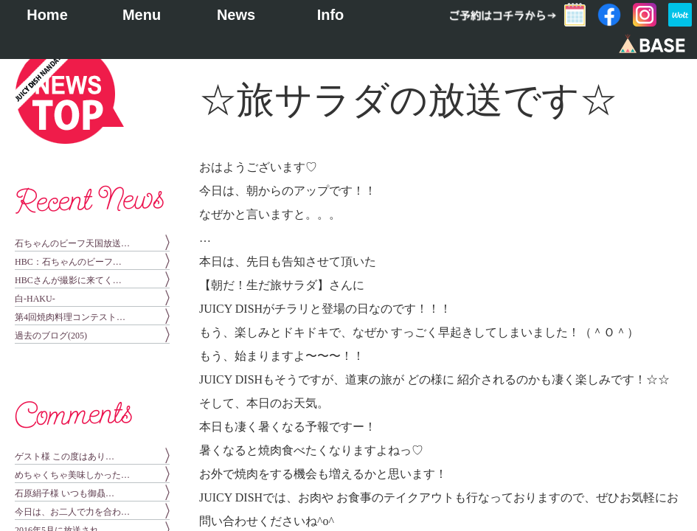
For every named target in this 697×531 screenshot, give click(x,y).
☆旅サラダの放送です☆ (408, 100)
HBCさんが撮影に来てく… (68, 280)
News (236, 15)
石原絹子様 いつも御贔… (64, 493)
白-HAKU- (35, 299)
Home (47, 15)
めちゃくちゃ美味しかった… (72, 475)
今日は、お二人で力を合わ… (72, 512)
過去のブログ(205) (51, 335)
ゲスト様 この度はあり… (64, 456)
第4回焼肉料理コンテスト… (70, 317)
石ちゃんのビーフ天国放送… (72, 243)
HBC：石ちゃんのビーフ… (68, 262)
